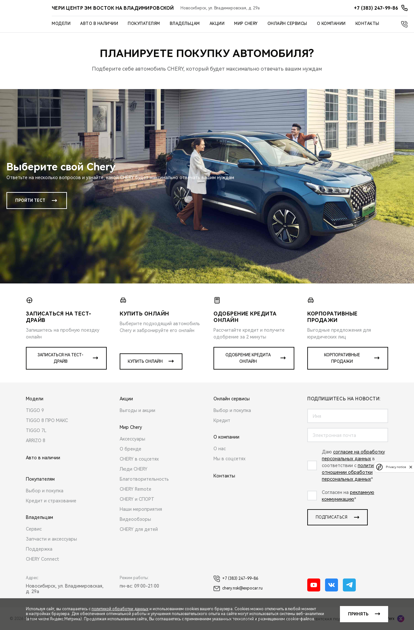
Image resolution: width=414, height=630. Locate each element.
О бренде (130, 449)
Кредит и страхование (51, 500)
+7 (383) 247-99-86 (235, 579)
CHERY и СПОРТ (137, 499)
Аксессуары (132, 438)
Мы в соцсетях (229, 458)
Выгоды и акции (137, 410)
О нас (219, 448)
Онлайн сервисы (287, 23)
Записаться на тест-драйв (60, 358)
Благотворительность (144, 479)
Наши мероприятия (141, 509)
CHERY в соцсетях (139, 459)
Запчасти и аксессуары (51, 539)
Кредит (221, 420)
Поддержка (39, 549)
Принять (358, 614)
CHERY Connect (42, 559)
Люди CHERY (133, 469)
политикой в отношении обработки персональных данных (353, 472)
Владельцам (185, 23)
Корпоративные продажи (342, 358)
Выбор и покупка (44, 490)
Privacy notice (396, 467)
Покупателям (144, 23)
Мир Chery (246, 23)
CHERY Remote (135, 489)
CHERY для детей (139, 529)
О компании (331, 23)
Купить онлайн (145, 361)
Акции (217, 23)
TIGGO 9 (35, 410)
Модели (61, 23)
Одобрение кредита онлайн (248, 358)
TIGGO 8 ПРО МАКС (47, 420)
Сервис (34, 529)
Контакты (367, 23)
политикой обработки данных (120, 609)
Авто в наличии (99, 23)
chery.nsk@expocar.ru (238, 588)
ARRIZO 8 (35, 440)
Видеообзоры (135, 519)
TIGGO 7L (36, 430)
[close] (410, 466)
